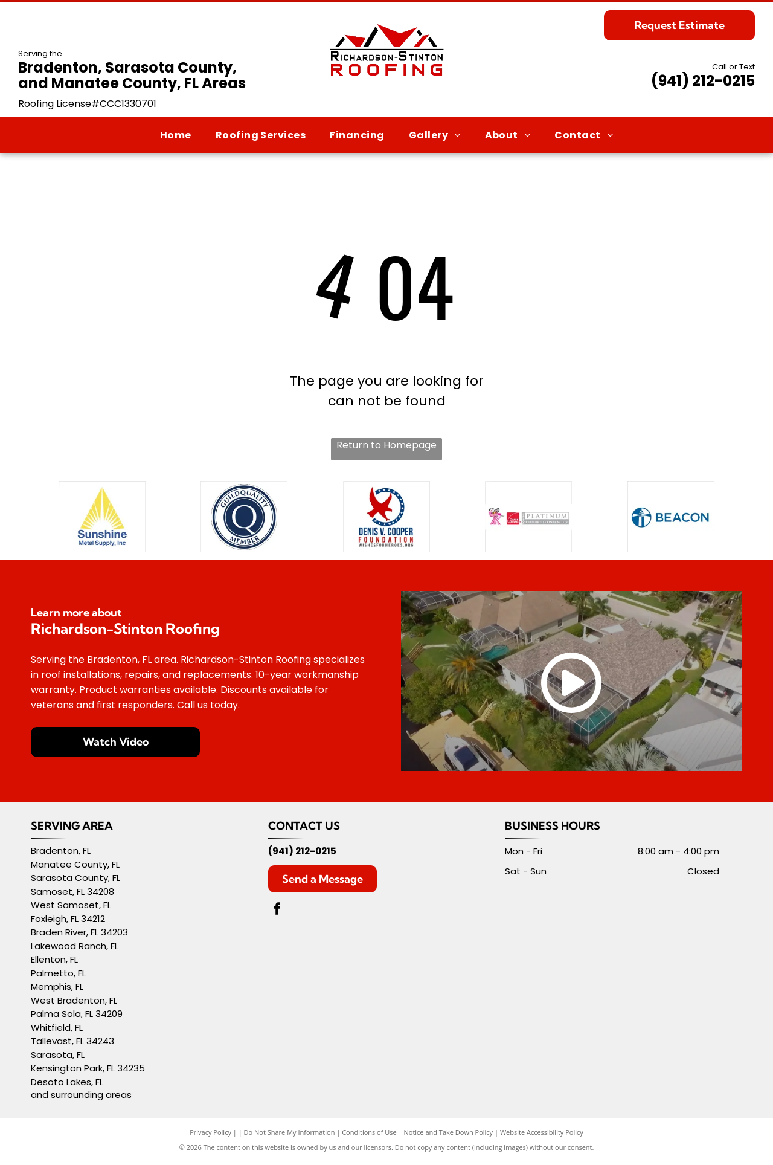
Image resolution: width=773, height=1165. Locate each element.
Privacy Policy (210, 1136)
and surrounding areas (81, 1098)
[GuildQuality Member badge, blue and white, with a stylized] (244, 519)
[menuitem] (176, 135)
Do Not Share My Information (289, 1136)
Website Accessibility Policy (541, 1136)
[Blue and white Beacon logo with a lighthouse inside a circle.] (671, 519)
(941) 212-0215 (703, 81)
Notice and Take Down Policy (448, 1136)
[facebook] (277, 914)
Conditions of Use (369, 1136)
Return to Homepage (386, 445)
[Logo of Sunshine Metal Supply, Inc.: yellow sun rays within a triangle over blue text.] (102, 519)
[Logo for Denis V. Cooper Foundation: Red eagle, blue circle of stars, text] (386, 519)
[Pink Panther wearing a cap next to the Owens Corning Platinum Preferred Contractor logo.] (529, 519)
